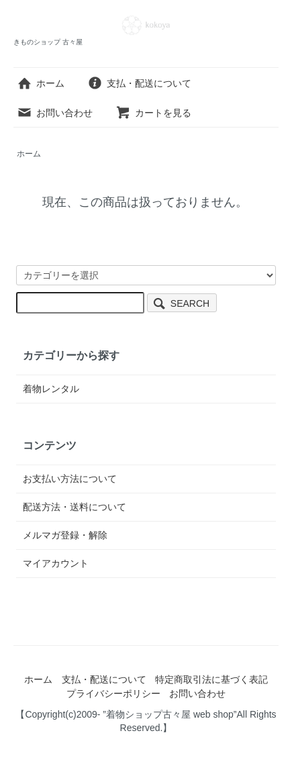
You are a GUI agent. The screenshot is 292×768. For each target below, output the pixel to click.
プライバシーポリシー (113, 693)
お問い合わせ (55, 112)
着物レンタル (51, 388)
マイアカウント (56, 563)
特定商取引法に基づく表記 (211, 679)
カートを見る (153, 112)
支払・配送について (139, 83)
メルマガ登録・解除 (65, 535)
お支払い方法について (70, 478)
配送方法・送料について (74, 506)
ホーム (40, 83)
